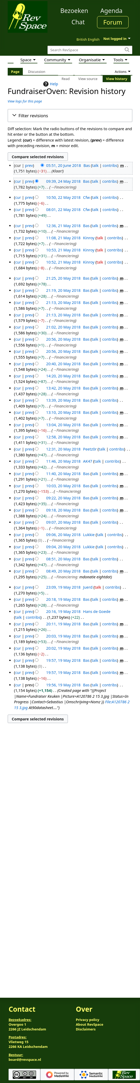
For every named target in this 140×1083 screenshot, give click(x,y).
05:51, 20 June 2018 (63, 165)
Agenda (111, 10)
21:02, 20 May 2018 (63, 327)
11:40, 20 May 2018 (63, 473)
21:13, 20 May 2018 (63, 302)
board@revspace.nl (24, 1059)
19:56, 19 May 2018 (63, 684)
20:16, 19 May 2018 (63, 611)
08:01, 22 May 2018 (63, 209)
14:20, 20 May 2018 (63, 375)
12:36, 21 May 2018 (63, 225)
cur (18, 181)
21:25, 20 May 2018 (63, 278)
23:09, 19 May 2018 (63, 587)
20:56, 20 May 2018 (63, 339)
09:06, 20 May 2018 (63, 534)
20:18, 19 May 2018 (63, 599)
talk (95, 165)
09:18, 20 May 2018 (63, 510)
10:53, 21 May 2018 (63, 249)
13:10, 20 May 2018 (63, 412)
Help (50, 84)
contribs (110, 165)
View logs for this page (25, 101)
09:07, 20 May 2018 (63, 522)
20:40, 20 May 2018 (63, 363)
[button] (70, 115)
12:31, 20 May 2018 (63, 449)
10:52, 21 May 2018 (63, 262)
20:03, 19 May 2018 (63, 636)
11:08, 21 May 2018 (63, 237)
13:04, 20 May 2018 (63, 424)
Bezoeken (74, 10)
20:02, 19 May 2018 (63, 648)
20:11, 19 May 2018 (63, 623)
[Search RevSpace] (89, 50)
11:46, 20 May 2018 (63, 461)
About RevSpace (89, 1024)
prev (29, 165)
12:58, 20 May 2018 (63, 436)
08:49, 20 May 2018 (63, 571)
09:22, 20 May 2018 (63, 497)
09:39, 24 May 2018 (63, 181)
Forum (112, 22)
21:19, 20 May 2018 (63, 290)
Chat (78, 22)
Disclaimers (86, 1029)
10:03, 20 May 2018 (63, 485)
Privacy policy (87, 1019)
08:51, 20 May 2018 (63, 558)
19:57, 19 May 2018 (63, 660)
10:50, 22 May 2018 (63, 197)
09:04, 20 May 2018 (63, 546)
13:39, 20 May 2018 (63, 400)
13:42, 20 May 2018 (63, 388)
